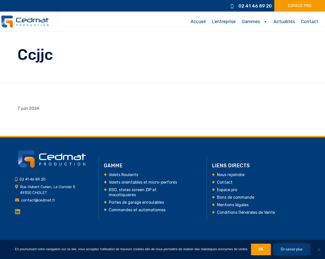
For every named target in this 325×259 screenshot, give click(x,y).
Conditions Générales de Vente (246, 212)
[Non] (318, 249)
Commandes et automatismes (137, 210)
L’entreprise (224, 21)
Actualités (284, 21)
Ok (261, 249)
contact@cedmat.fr (38, 200)
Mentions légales (233, 204)
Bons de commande (235, 197)
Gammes (251, 21)
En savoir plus (292, 249)
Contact (309, 21)
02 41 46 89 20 (255, 6)
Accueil (198, 21)
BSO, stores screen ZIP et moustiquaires (132, 192)
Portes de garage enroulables (136, 202)
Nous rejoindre (231, 174)
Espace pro (227, 189)
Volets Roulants (123, 174)
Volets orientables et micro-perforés (143, 182)
